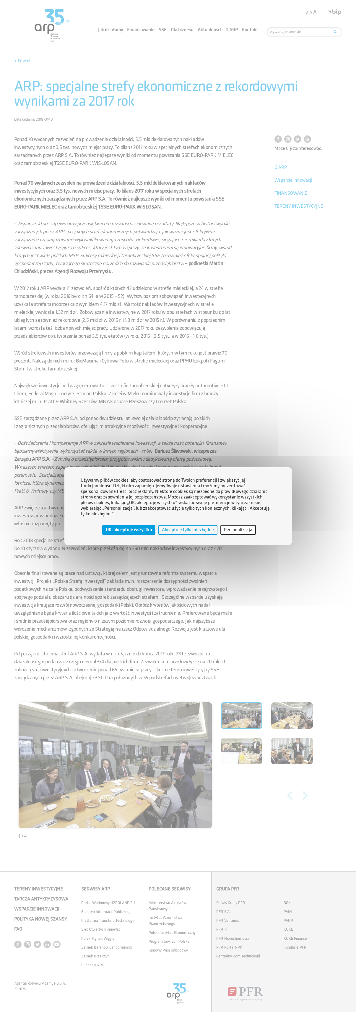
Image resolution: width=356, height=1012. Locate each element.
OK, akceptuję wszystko (129, 529)
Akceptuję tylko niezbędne (188, 529)
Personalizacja (238, 529)
